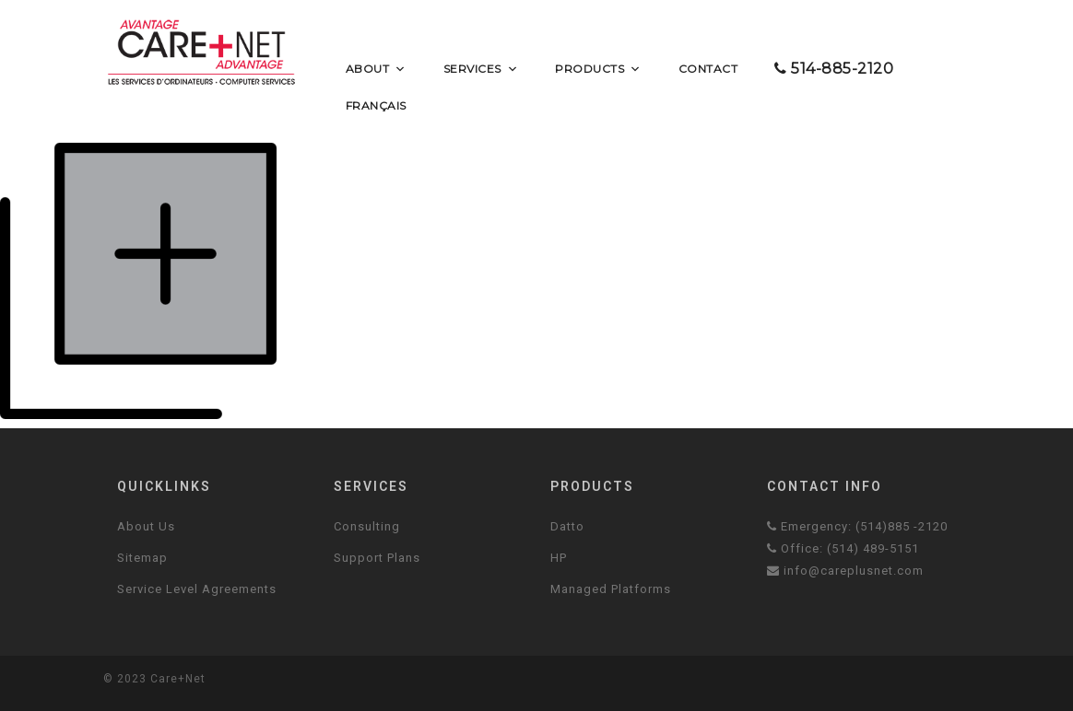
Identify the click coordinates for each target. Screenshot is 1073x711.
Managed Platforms (610, 589)
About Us (146, 526)
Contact (708, 69)
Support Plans (377, 558)
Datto (567, 526)
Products (598, 69)
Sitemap (142, 558)
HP (558, 558)
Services (481, 69)
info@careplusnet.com (845, 570)
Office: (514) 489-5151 (843, 548)
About (376, 69)
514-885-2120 (833, 68)
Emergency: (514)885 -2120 (857, 526)
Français (376, 105)
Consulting (367, 526)
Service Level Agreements (197, 589)
